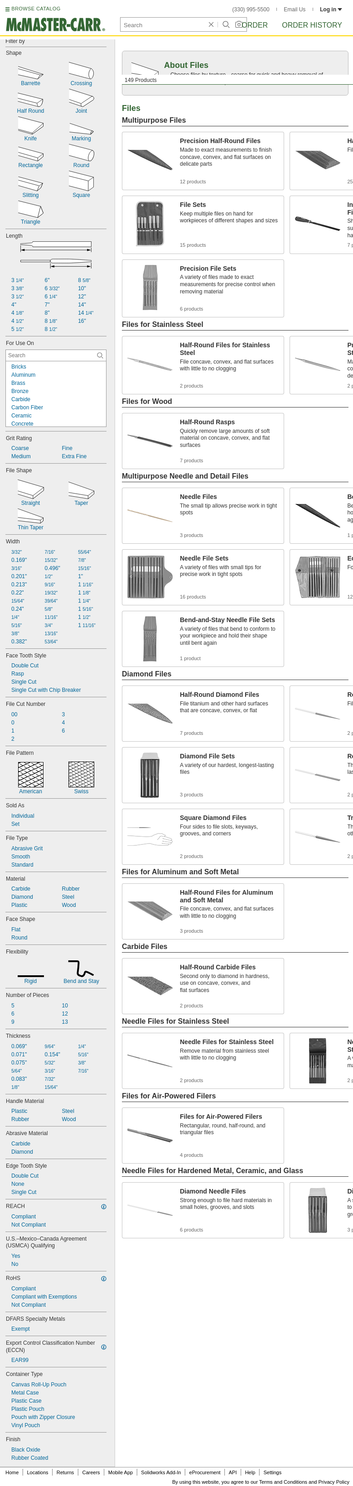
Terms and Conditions (283, 1482)
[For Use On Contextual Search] (55, 355)
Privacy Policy (334, 1482)
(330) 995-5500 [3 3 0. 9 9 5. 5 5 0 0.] (251, 9)
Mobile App (120, 1472)
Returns (65, 1472)
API (233, 1472)
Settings (272, 1472)
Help (250, 1472)
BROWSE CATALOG (35, 8)
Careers (91, 1472)
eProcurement (205, 1472)
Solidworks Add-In (161, 1472)
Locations (37, 1472)
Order (255, 25)
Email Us (294, 9)
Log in (331, 9)
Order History (312, 25)
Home (12, 1472)
